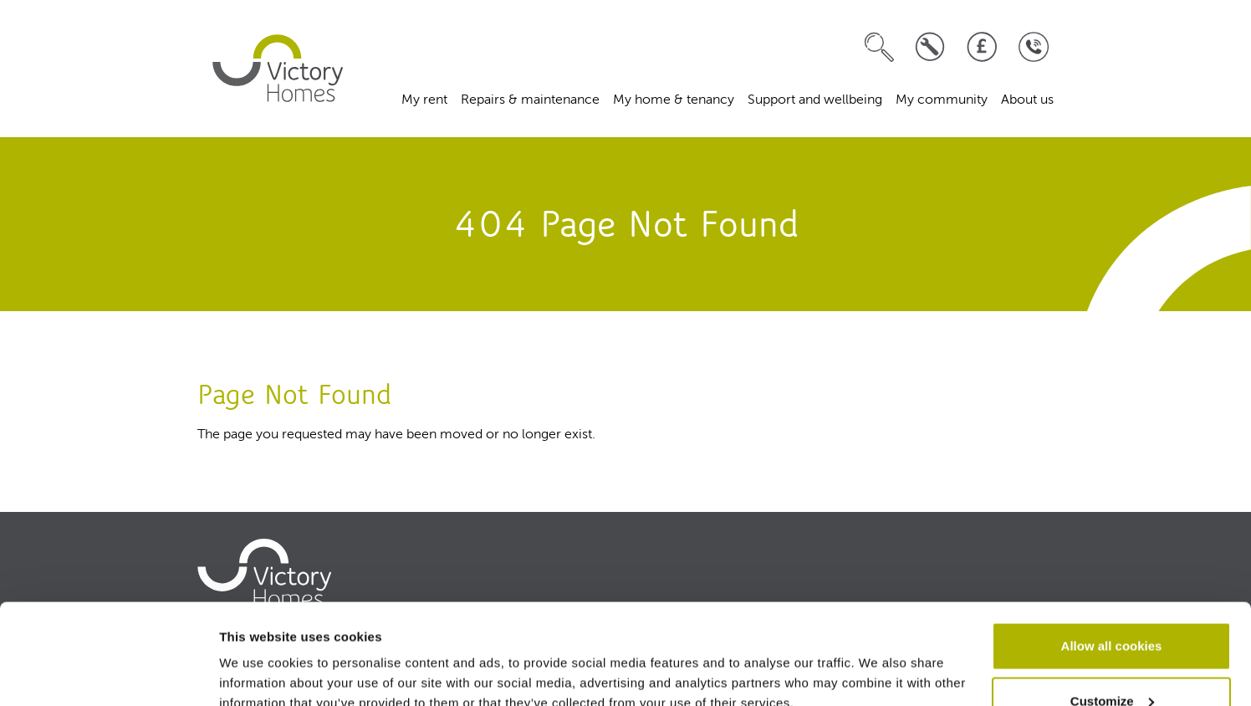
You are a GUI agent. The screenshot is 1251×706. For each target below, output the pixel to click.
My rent (424, 100)
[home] (277, 68)
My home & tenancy (673, 100)
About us (1027, 100)
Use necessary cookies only (1111, 661)
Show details (258, 654)
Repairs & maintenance (530, 100)
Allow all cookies (1111, 552)
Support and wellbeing (815, 100)
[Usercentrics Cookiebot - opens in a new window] (108, 673)
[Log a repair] (930, 47)
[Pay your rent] (982, 47)
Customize (1112, 607)
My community (942, 100)
